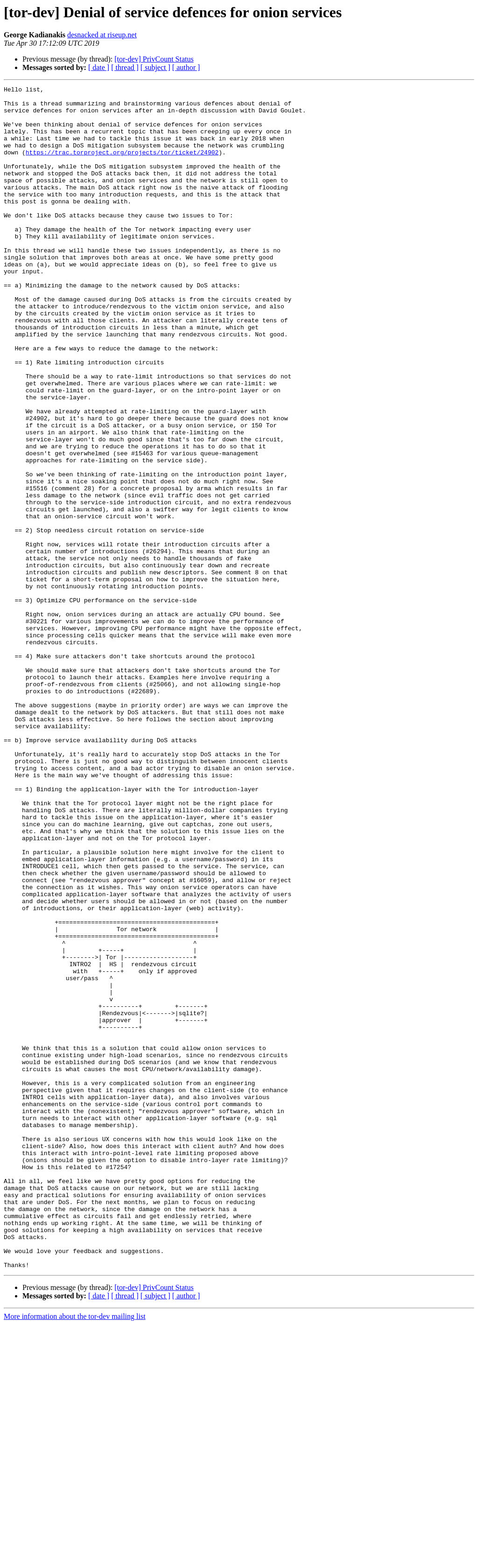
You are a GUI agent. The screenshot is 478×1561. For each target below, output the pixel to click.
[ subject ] (155, 67)
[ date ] (98, 67)
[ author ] (186, 67)
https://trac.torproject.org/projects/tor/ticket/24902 (122, 166)
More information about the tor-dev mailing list (75, 1553)
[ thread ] (125, 67)
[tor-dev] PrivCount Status (153, 59)
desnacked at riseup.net (102, 35)
